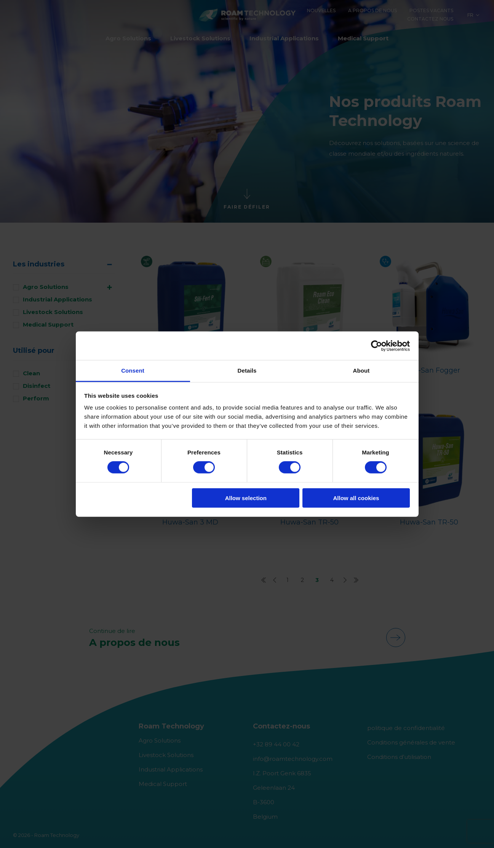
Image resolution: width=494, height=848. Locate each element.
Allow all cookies (356, 498)
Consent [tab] (132, 370)
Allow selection (246, 498)
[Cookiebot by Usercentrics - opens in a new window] (376, 345)
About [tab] (361, 370)
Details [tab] (247, 370)
